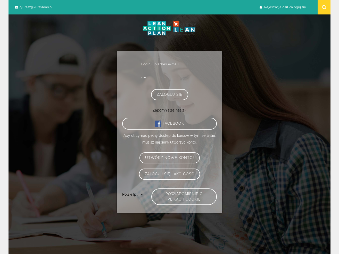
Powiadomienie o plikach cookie (184, 196)
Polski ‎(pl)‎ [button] (130, 194)
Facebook (169, 124)
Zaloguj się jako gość (169, 174)
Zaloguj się (297, 7)
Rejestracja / (274, 7)
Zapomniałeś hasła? (169, 110)
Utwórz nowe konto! (169, 158)
